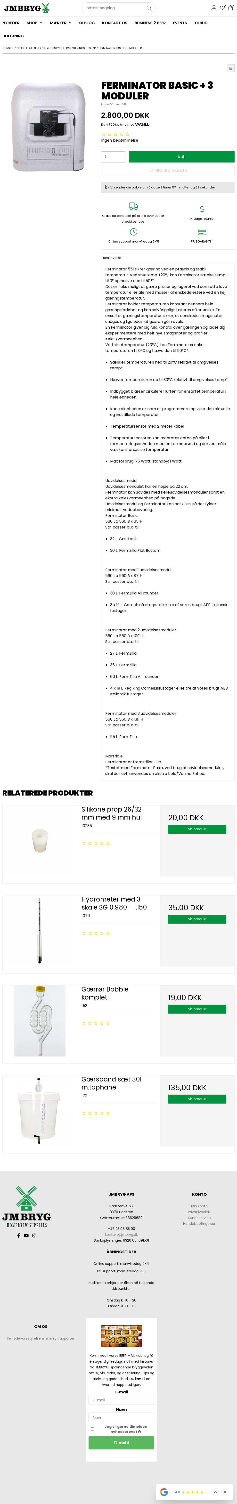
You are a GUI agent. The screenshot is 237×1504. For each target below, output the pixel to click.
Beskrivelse (112, 257)
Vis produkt (197, 829)
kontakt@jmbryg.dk (121, 1234)
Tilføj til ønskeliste (168, 170)
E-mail (121, 1392)
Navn (121, 1409)
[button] (231, 68)
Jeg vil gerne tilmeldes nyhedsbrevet (129, 1429)
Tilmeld (121, 1443)
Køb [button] (182, 157)
